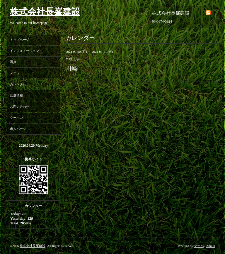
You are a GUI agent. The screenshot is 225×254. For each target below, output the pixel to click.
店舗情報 (16, 95)
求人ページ (18, 129)
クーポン (16, 117)
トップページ (19, 39)
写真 (13, 62)
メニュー (16, 73)
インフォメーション (24, 51)
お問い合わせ (19, 106)
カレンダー (18, 84)
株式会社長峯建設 (45, 11)
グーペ (199, 246)
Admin (210, 246)
